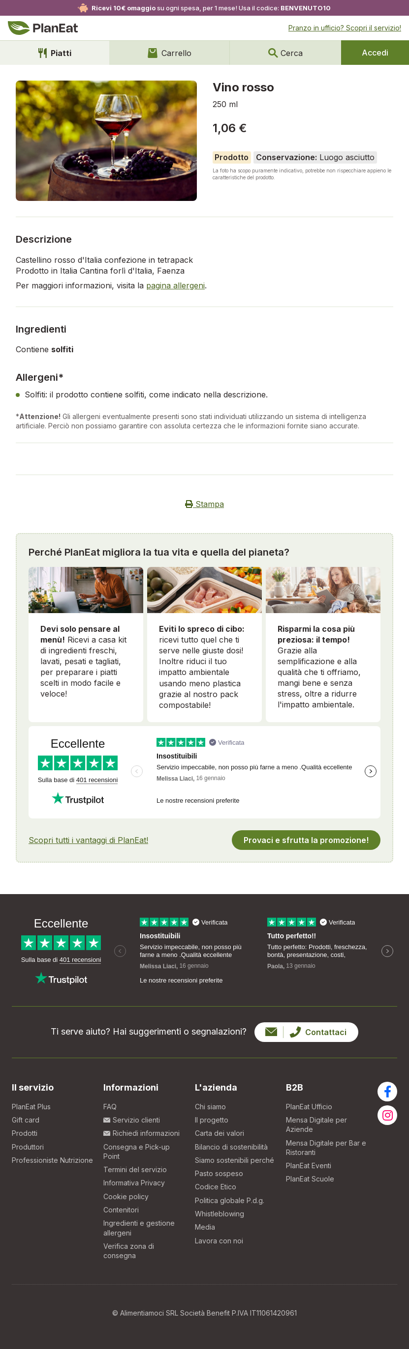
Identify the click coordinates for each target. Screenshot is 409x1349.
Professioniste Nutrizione (52, 1160)
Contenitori (121, 1210)
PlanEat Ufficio (309, 1106)
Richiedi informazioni (141, 1133)
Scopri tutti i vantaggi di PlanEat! (88, 840)
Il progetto (211, 1120)
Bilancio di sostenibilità (231, 1147)
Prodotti (24, 1133)
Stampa (204, 504)
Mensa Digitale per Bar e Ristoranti (326, 1147)
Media (205, 1227)
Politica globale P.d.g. (229, 1200)
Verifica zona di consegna (128, 1251)
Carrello (169, 53)
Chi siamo (210, 1106)
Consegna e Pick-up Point (136, 1151)
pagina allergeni (175, 285)
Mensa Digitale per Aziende (316, 1124)
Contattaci (305, 1032)
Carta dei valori (219, 1133)
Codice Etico (215, 1186)
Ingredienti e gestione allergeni (139, 1228)
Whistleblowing (219, 1213)
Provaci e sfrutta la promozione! (306, 840)
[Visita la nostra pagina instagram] (387, 1115)
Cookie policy (126, 1196)
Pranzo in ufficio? (344, 28)
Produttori (28, 1147)
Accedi (375, 52)
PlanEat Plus (31, 1106)
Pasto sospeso (219, 1173)
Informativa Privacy (134, 1183)
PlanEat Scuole (310, 1179)
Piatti (54, 53)
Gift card (25, 1120)
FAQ (110, 1106)
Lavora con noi (219, 1241)
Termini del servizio (135, 1169)
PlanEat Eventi (308, 1165)
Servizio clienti (131, 1120)
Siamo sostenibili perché (234, 1160)
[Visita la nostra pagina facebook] (387, 1091)
